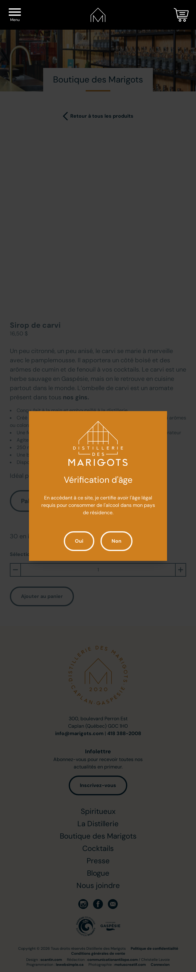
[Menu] (15, 13)
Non (116, 541)
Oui (79, 541)
